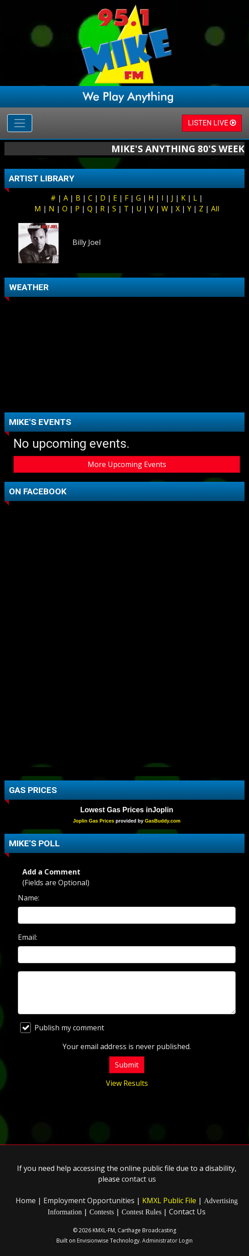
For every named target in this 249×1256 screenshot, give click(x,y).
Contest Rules (141, 1212)
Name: (28, 898)
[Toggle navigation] (19, 123)
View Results (127, 1083)
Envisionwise (93, 1240)
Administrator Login (167, 1240)
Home (26, 1200)
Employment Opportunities (89, 1200)
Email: (27, 937)
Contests (101, 1212)
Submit (127, 1065)
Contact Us (187, 1212)
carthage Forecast (126, 398)
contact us (139, 1179)
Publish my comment (62, 1027)
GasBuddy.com (163, 820)
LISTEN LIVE (212, 123)
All (215, 209)
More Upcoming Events (127, 464)
